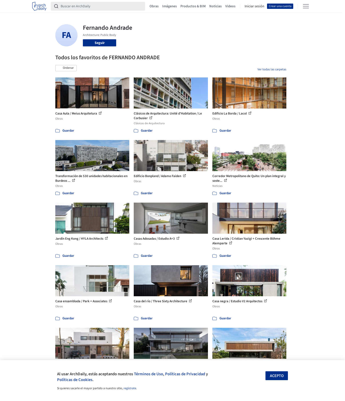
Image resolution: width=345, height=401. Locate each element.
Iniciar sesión (254, 6)
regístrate (130, 388)
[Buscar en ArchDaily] (101, 6)
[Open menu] (305, 6)
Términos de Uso (148, 374)
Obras (154, 6)
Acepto (277, 376)
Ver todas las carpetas (271, 69)
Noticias (215, 6)
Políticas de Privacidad (185, 374)
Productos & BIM (193, 6)
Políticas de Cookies (74, 380)
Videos (230, 6)
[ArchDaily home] (39, 6)
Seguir (100, 42)
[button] (66, 68)
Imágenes (169, 6)
